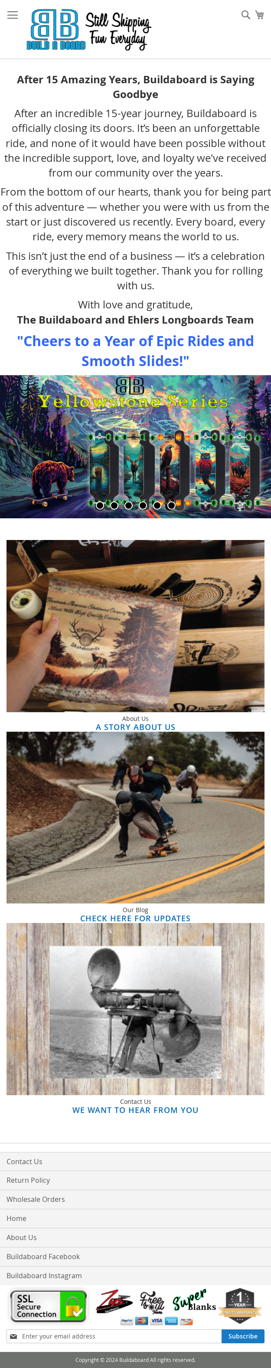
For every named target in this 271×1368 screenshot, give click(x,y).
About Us (22, 1237)
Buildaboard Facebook (43, 1256)
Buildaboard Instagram (44, 1275)
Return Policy (28, 1180)
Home (16, 1218)
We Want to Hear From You (135, 1110)
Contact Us (24, 1161)
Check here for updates (135, 918)
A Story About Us (136, 727)
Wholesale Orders (36, 1199)
